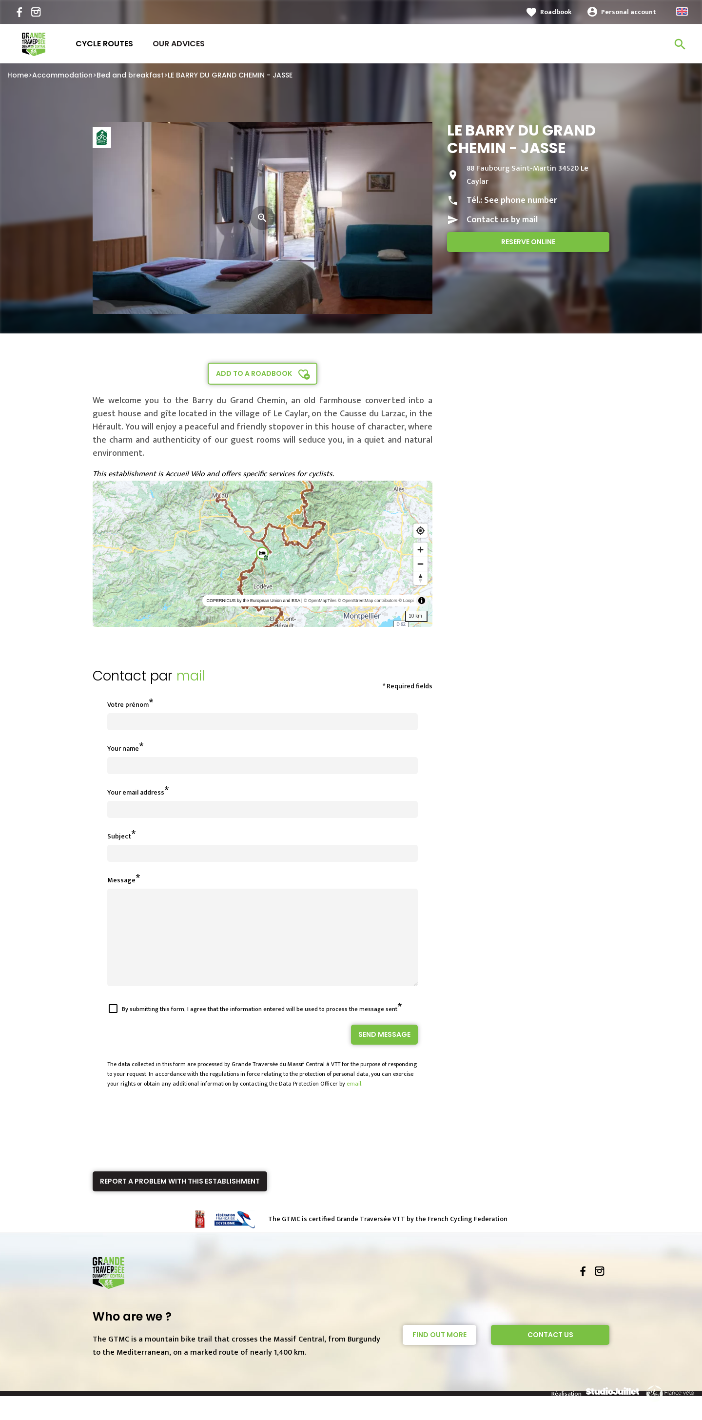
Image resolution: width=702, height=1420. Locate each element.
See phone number (520, 200)
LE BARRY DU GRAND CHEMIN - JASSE (230, 75)
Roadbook (556, 12)
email (354, 1101)
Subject (119, 836)
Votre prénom (128, 704)
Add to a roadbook (254, 373)
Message (121, 880)
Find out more (439, 1352)
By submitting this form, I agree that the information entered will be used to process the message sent (259, 1026)
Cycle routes (104, 43)
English (682, 11)
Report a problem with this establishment (180, 1199)
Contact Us (550, 1352)
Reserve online (528, 242)
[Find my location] (420, 531)
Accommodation (62, 75)
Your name (123, 748)
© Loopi (406, 600)
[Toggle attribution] (422, 600)
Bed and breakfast (130, 75)
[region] (262, 554)
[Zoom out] (420, 564)
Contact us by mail (502, 220)
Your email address (135, 792)
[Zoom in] (420, 550)
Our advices (179, 43)
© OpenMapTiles (320, 600)
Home (17, 75)
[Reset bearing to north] (420, 578)
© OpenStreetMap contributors (367, 600)
